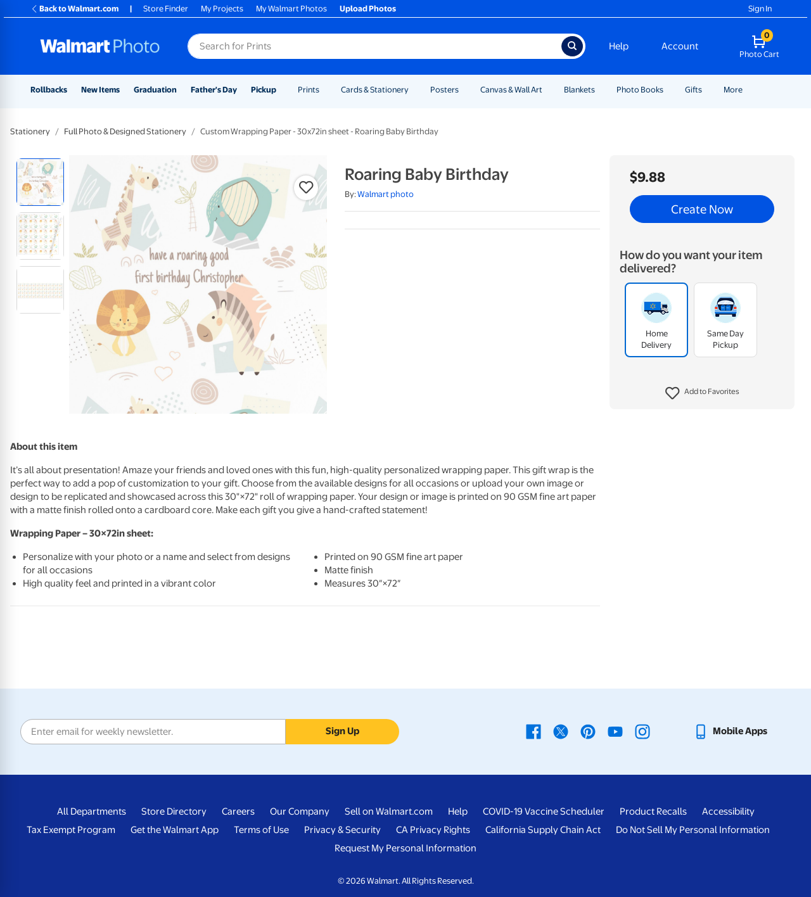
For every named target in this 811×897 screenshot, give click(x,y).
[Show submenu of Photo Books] (669, 89)
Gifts (693, 89)
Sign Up (342, 731)
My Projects (222, 8)
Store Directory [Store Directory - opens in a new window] (174, 811)
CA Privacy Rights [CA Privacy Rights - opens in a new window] (433, 830)
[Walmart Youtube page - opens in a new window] (615, 731)
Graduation (155, 89)
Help (619, 46)
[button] (702, 393)
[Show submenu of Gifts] (708, 89)
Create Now (702, 209)
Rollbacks (48, 89)
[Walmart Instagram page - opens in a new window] (642, 731)
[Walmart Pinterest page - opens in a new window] (588, 731)
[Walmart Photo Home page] (100, 46)
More (733, 89)
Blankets (579, 89)
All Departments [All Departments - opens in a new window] (91, 811)
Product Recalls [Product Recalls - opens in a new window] (653, 811)
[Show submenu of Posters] (464, 89)
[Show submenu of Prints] (325, 89)
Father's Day (214, 89)
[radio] (40, 182)
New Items (100, 89)
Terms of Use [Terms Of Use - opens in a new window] (261, 830)
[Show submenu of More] (748, 89)
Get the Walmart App (175, 830)
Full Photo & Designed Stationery (125, 131)
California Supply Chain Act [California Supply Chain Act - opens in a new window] (543, 830)
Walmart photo (385, 194)
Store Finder (165, 8)
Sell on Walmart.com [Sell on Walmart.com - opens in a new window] (389, 811)
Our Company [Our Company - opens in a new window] (299, 811)
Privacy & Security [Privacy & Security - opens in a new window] (342, 830)
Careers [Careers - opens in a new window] (238, 811)
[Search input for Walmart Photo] (374, 46)
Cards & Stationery (375, 89)
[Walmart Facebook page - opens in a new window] (533, 731)
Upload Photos (368, 8)
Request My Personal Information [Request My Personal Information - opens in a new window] (405, 848)
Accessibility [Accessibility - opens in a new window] (728, 811)
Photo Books (639, 89)
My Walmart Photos (291, 8)
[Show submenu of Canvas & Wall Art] (548, 89)
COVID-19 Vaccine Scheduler (543, 811)
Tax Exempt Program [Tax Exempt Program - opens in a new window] (71, 830)
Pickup (263, 89)
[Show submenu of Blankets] (600, 89)
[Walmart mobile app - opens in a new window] (730, 731)
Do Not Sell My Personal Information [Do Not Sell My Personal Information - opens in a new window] (693, 830)
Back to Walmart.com (74, 8)
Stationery (30, 131)
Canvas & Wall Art (511, 89)
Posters (444, 89)
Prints (308, 89)
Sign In (760, 8)
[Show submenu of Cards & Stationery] (414, 89)
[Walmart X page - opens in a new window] (560, 731)
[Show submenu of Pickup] (282, 89)
